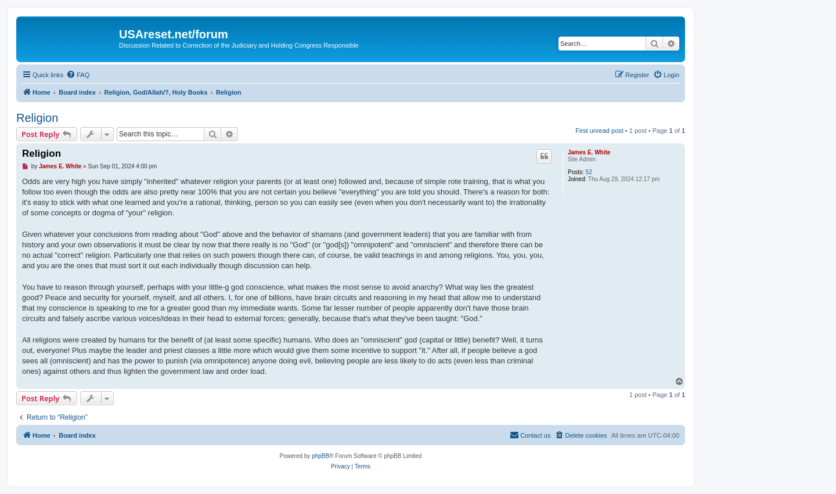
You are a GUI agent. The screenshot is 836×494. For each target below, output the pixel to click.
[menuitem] (77, 75)
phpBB (320, 456)
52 (589, 172)
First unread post (599, 130)
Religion (37, 117)
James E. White (589, 152)
